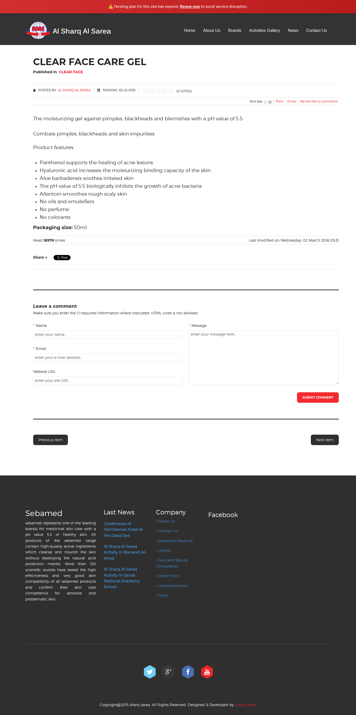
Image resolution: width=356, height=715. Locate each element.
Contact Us (316, 30)
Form (163, 595)
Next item (325, 440)
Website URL (44, 371)
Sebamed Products (175, 540)
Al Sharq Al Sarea (74, 90)
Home (189, 30)
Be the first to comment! (319, 101)
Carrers (164, 550)
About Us (211, 30)
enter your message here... (264, 357)
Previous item (50, 440)
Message (198, 325)
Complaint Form (173, 585)
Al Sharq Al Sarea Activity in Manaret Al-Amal (125, 552)
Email (39, 348)
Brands (234, 30)
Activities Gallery (264, 30)
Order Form (168, 576)
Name (40, 325)
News (293, 30)
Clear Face (71, 72)
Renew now (190, 6)
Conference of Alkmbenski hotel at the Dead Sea (123, 529)
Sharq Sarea (245, 704)
